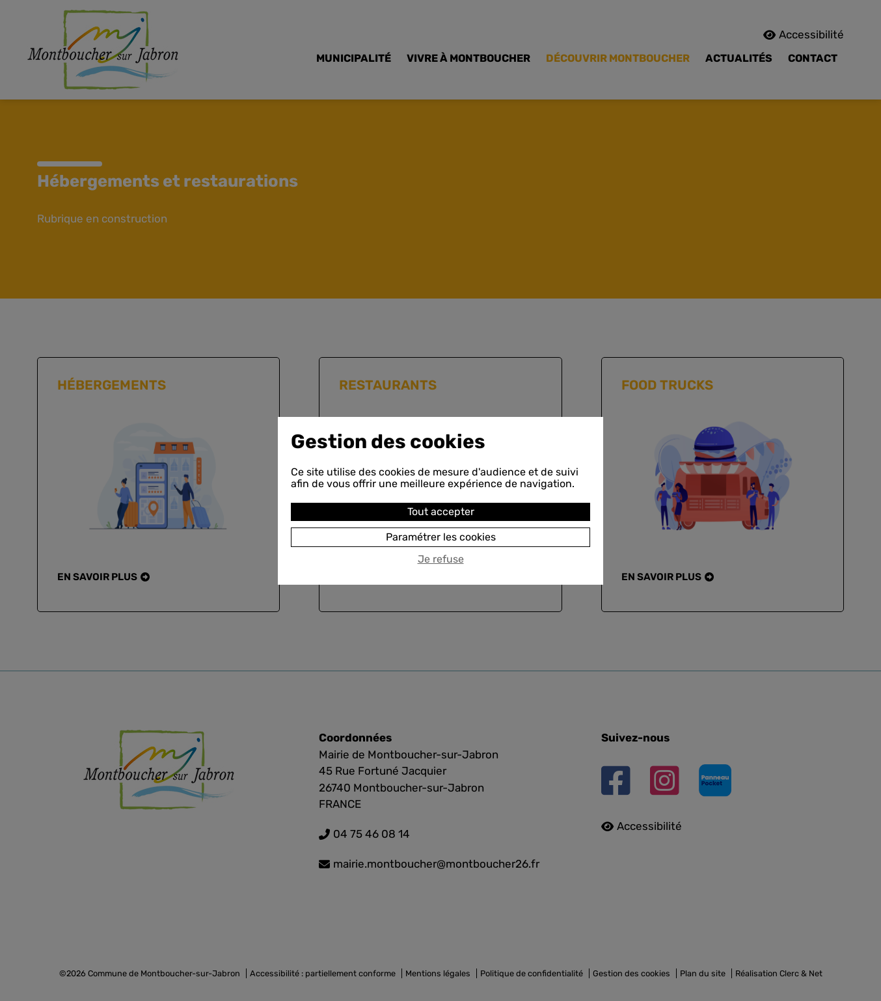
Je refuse (441, 559)
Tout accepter (440, 511)
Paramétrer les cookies (441, 537)
